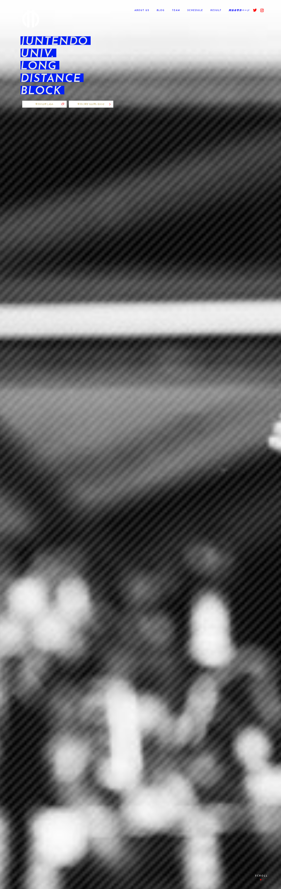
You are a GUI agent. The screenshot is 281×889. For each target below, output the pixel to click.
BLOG (161, 10)
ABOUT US (141, 10)
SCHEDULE (195, 10)
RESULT (215, 10)
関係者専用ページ (239, 10)
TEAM (176, 10)
